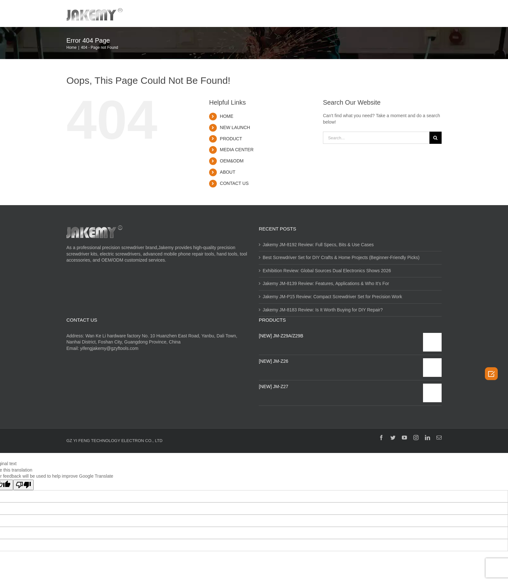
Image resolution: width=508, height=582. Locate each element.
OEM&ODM (232, 160)
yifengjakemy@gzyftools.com (109, 348)
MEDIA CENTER (237, 149)
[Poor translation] (23, 485)
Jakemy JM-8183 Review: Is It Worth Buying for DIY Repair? (323, 309)
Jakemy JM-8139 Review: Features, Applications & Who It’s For (326, 283)
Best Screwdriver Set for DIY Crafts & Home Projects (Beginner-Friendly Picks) (341, 257)
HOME (226, 116)
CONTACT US (234, 183)
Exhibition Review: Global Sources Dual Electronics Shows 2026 (327, 270)
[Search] (433, 13)
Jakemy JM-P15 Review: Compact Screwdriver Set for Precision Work (332, 296)
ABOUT (227, 172)
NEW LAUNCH (235, 127)
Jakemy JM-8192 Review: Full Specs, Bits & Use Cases (318, 244)
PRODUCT (231, 138)
